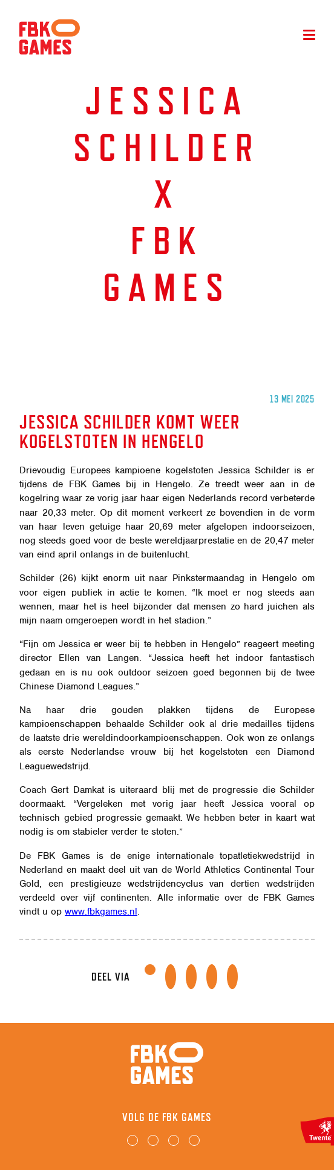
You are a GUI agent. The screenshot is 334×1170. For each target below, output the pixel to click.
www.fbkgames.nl (101, 911)
